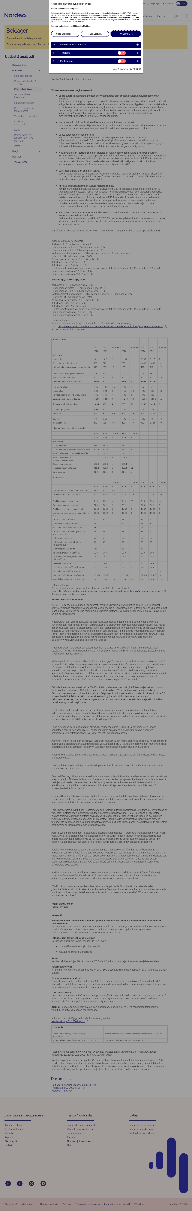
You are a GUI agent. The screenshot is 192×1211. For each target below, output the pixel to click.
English (74, 9)
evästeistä (63, 26)
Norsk (60, 9)
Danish (54, 9)
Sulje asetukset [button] (63, 34)
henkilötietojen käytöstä (80, 26)
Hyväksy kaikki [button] (126, 34)
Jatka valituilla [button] (94, 34)
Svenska (67, 9)
